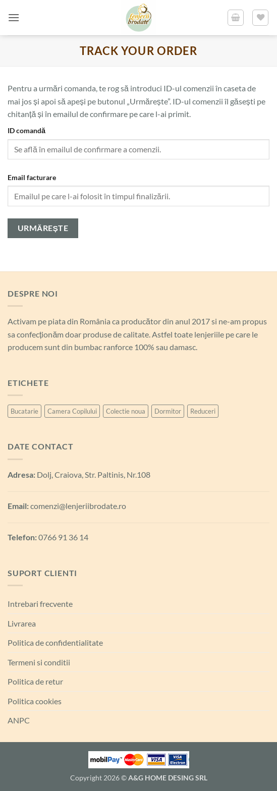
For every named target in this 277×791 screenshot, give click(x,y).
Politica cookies (35, 701)
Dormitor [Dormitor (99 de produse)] (167, 411)
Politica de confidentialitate (55, 642)
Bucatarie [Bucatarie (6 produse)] (24, 411)
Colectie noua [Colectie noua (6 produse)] (125, 411)
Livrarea (22, 623)
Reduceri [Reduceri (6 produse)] (202, 411)
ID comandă (26, 130)
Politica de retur (35, 681)
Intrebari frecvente (40, 603)
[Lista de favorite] (260, 18)
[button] (14, 17)
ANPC (19, 720)
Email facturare (32, 177)
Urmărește (43, 228)
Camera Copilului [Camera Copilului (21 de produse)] (72, 411)
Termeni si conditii (39, 662)
